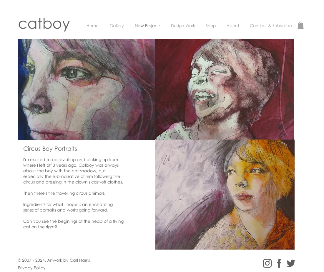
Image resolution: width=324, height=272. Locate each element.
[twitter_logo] (291, 263)
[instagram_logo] (267, 263)
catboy (44, 23)
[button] (301, 25)
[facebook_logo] (279, 263)
